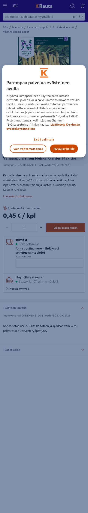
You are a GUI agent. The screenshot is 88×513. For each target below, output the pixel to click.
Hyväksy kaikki (63, 148)
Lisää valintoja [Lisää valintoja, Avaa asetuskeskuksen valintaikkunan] (44, 139)
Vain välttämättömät (28, 148)
